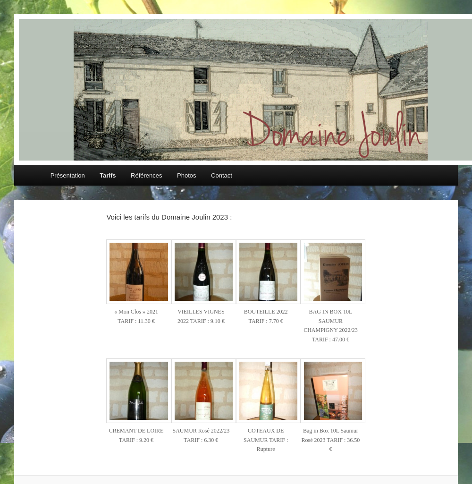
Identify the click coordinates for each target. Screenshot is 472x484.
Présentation (68, 175)
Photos (186, 175)
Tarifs (108, 175)
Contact (221, 175)
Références (146, 175)
